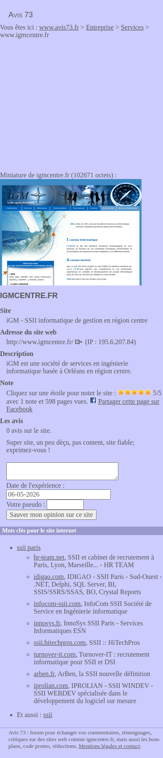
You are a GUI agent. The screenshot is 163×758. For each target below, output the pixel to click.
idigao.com (49, 576)
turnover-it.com (55, 654)
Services (132, 27)
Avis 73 (20, 15)
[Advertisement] (71, 102)
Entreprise (100, 27)
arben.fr (44, 673)
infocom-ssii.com (57, 603)
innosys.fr (47, 623)
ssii (47, 714)
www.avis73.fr (59, 27)
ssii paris (28, 547)
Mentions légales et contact (109, 746)
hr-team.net (49, 557)
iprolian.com (51, 685)
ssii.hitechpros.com (60, 642)
